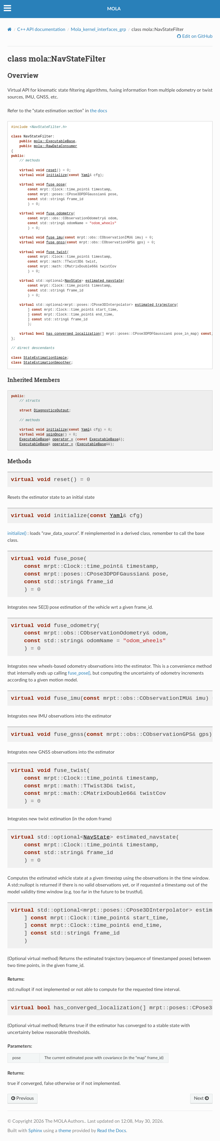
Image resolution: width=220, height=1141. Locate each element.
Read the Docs (111, 1130)
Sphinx (35, 1130)
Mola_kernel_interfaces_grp (98, 29)
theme (64, 1130)
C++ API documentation (41, 29)
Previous (22, 1098)
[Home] (9, 29)
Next (201, 1098)
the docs (98, 111)
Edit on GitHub (197, 36)
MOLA (114, 9)
